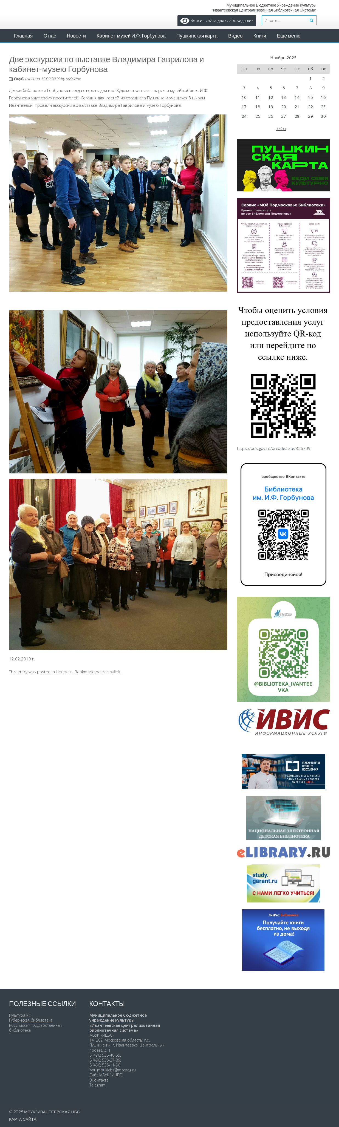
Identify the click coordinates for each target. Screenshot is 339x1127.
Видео (235, 36)
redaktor (73, 78)
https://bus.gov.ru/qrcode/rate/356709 (273, 448)
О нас (50, 36)
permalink (111, 671)
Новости (76, 36)
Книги (259, 36)
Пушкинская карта (196, 36)
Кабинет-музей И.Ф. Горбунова (131, 36)
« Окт (281, 128)
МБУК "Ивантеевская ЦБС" (52, 1111)
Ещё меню (289, 36)
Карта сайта (22, 1119)
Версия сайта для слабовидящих (216, 20)
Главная (23, 36)
